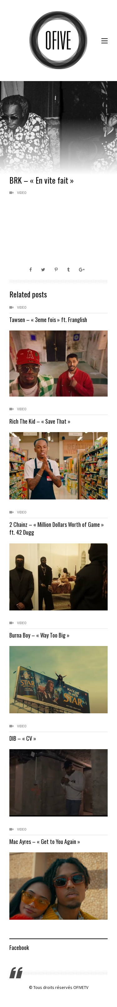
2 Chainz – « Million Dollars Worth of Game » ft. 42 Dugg (56, 528)
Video (22, 192)
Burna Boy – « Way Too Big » (39, 635)
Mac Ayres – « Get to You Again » (44, 841)
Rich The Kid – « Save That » (40, 421)
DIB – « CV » (22, 738)
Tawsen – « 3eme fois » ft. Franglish (48, 320)
